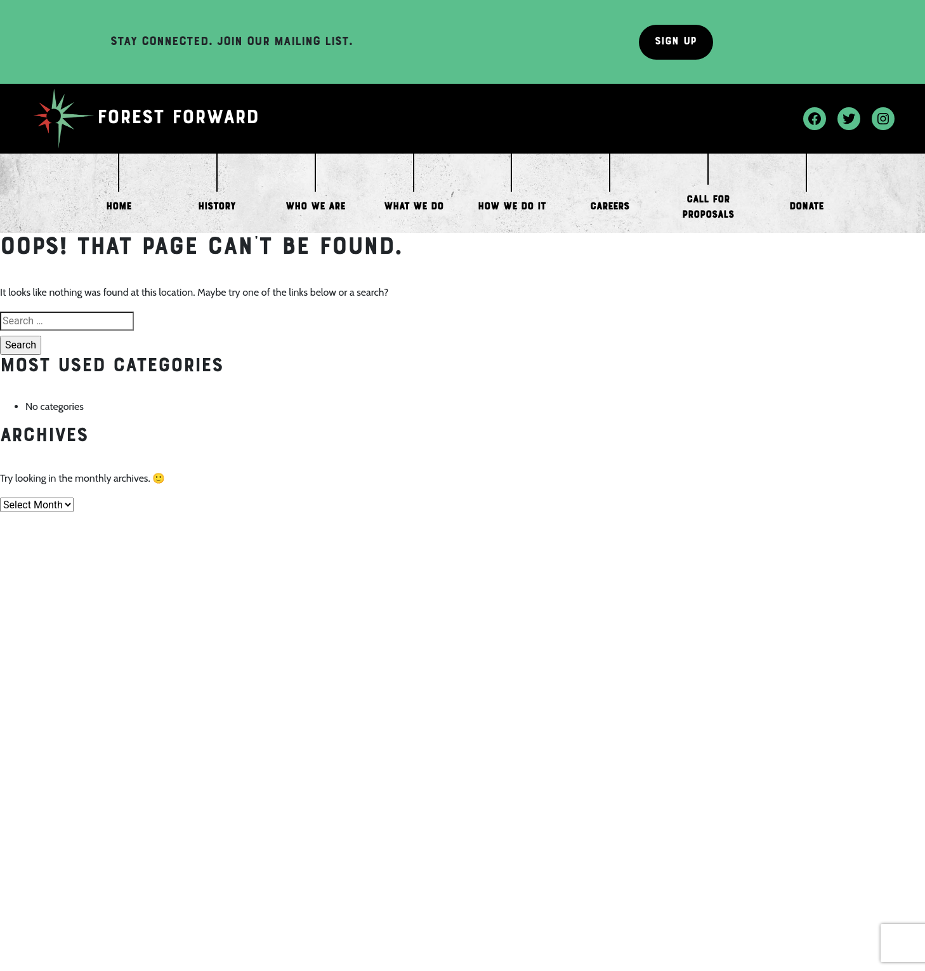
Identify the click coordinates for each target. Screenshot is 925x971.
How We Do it (512, 207)
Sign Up (676, 42)
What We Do (413, 207)
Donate (806, 207)
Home (118, 207)
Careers (609, 207)
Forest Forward (178, 119)
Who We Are (315, 207)
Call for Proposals (708, 207)
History (216, 207)
